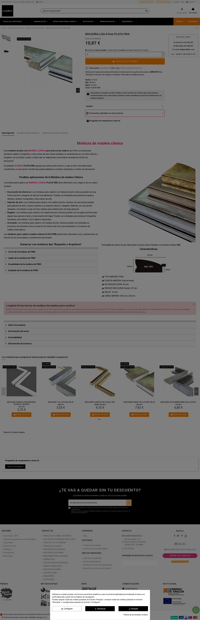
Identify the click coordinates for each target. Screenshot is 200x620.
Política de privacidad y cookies (135, 615)
